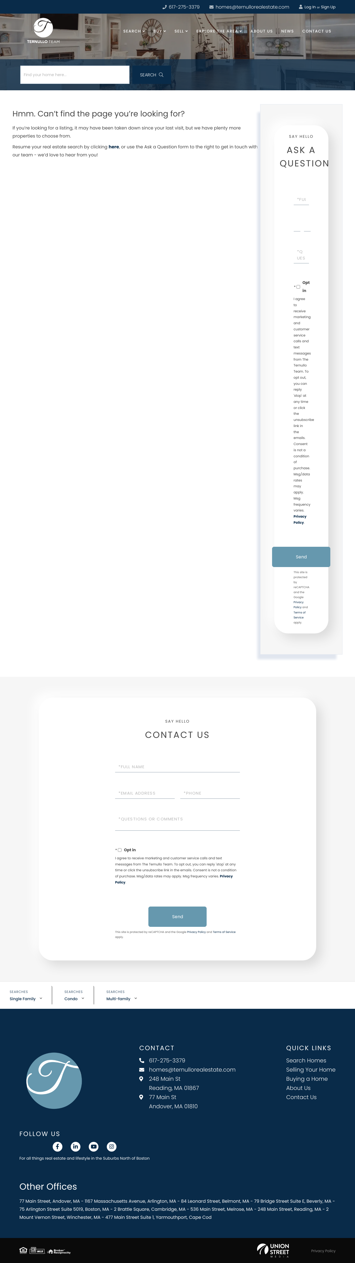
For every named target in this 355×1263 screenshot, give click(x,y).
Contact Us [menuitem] (316, 31)
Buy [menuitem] (157, 31)
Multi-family (118, 999)
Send (301, 557)
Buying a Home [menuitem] (307, 1079)
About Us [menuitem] (261, 31)
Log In (307, 7)
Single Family (23, 999)
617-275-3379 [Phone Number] (181, 7)
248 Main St (169, 1083)
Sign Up (328, 7)
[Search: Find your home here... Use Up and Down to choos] (75, 75)
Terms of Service (224, 932)
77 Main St (168, 1101)
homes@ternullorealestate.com (249, 7)
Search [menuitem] (132, 31)
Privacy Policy (196, 932)
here (114, 147)
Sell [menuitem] (179, 31)
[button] (151, 75)
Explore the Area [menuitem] (217, 31)
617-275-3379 (162, 1060)
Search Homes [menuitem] (306, 1060)
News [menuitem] (287, 31)
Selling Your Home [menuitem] (311, 1070)
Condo (71, 999)
